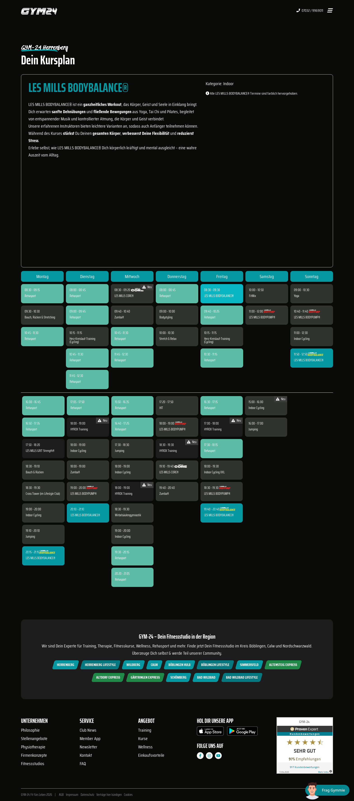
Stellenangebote (34, 738)
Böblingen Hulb (179, 665)
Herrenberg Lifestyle (100, 665)
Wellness (145, 746)
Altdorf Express (108, 677)
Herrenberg (65, 665)
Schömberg (178, 677)
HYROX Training (79, 429)
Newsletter (88, 746)
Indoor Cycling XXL (214, 472)
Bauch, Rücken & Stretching (40, 317)
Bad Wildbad (206, 677)
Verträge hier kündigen (109, 794)
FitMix (252, 295)
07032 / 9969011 (309, 10)
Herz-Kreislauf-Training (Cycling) (82, 340)
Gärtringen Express (145, 677)
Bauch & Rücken (35, 472)
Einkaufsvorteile (151, 755)
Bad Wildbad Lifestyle (242, 677)
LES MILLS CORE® (124, 295)
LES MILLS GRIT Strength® (40, 450)
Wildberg (133, 665)
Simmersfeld (249, 665)
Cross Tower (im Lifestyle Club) (43, 493)
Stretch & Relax (168, 338)
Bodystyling (165, 317)
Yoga (296, 295)
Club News (88, 730)
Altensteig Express (283, 665)
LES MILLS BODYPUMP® (262, 317)
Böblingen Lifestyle (215, 665)
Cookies (128, 794)
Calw (154, 665)
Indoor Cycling (302, 338)
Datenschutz (87, 794)
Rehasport (30, 295)
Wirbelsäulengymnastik (128, 515)
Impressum (72, 794)
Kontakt (86, 755)
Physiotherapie (33, 746)
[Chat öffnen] (327, 790)
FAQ (83, 763)
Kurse (143, 738)
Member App (90, 738)
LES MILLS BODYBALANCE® (219, 295)
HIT (161, 407)
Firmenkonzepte (34, 755)
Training (144, 730)
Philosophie (30, 730)
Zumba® (119, 317)
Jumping (30, 536)
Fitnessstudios (32, 763)
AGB (61, 794)
